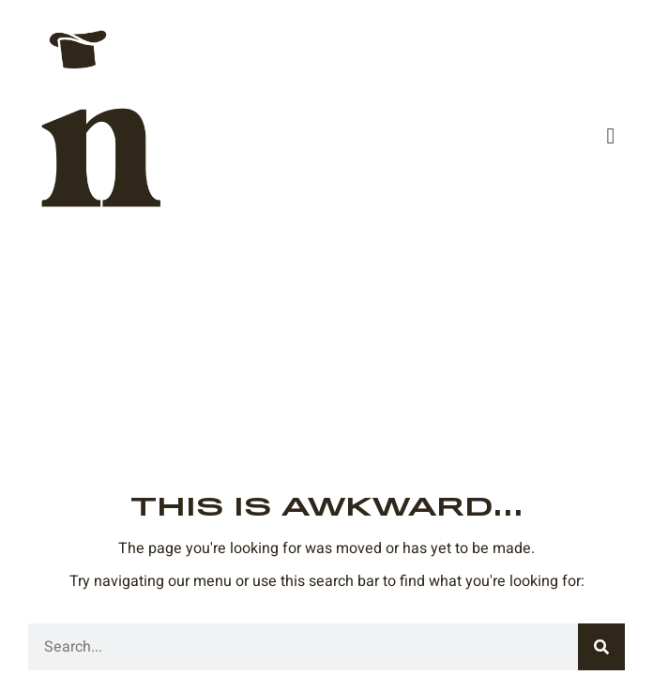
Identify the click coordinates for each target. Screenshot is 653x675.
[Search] (601, 646)
